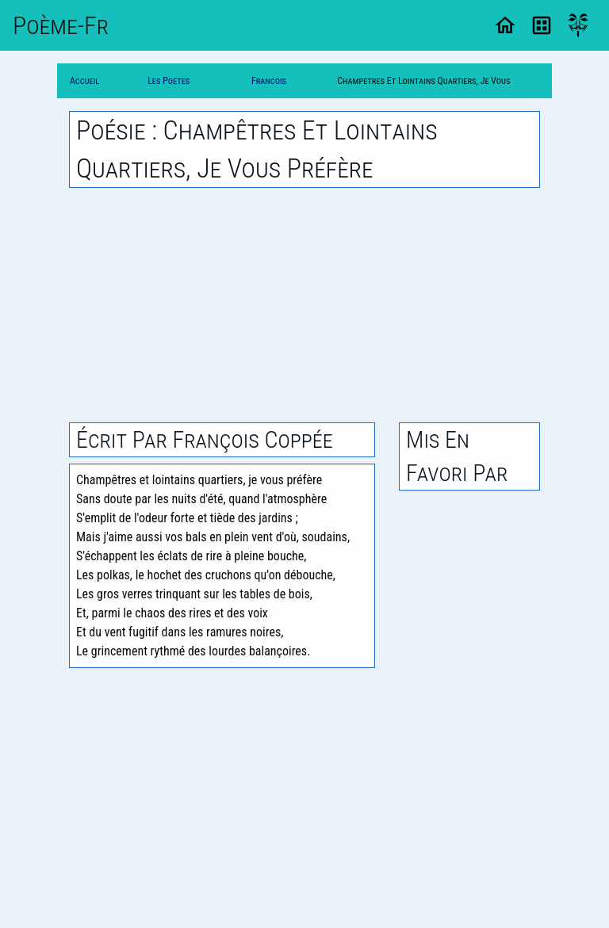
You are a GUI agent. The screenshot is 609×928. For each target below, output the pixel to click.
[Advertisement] (304, 305)
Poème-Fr (61, 25)
